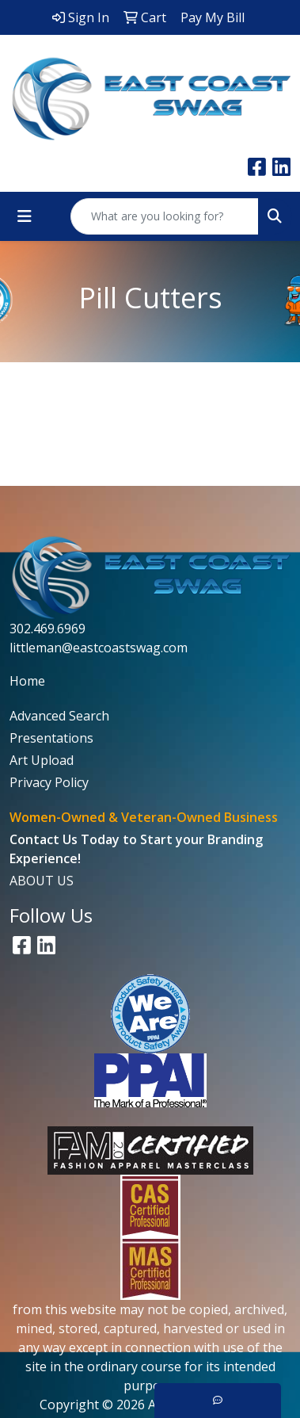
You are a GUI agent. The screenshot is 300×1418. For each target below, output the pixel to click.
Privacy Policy (49, 782)
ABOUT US (41, 880)
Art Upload (41, 760)
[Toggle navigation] (24, 216)
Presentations (51, 738)
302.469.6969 (47, 628)
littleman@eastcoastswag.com (98, 647)
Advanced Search (59, 715)
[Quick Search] (164, 216)
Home (27, 681)
